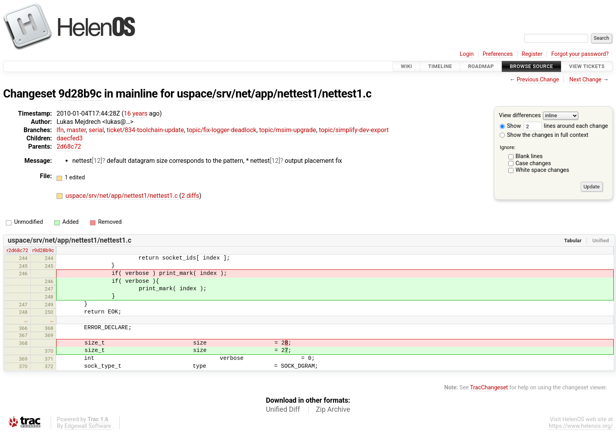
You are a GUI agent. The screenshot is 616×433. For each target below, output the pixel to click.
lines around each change (565, 126)
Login (467, 54)
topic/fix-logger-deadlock (221, 130)
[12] (97, 160)
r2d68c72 (17, 250)
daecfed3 (69, 138)
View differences (520, 115)
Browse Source (531, 66)
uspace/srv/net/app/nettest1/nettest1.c (274, 93)
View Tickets (587, 66)
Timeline (440, 66)
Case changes (533, 163)
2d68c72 (69, 146)
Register (532, 54)
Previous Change (538, 79)
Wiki (406, 66)
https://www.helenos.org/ (581, 426)
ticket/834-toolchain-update (145, 130)
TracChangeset (489, 387)
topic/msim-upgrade (287, 130)
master (76, 130)
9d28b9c (80, 93)
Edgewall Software (87, 426)
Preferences (497, 54)
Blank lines (529, 156)
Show (510, 126)
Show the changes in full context (544, 135)
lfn (60, 130)
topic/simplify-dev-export (354, 130)
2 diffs (190, 195)
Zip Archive (333, 409)
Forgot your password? (580, 54)
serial (96, 130)
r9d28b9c (43, 250)
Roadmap (481, 66)
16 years (135, 113)
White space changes (542, 170)
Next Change (585, 79)
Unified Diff (283, 409)
